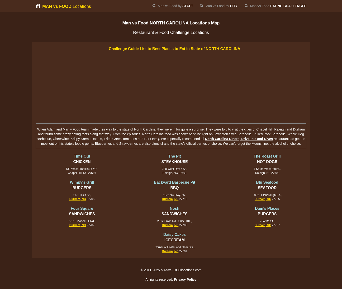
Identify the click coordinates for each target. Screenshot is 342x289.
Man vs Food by (172, 6)
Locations (63, 6)
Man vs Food (275, 6)
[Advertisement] (171, 87)
